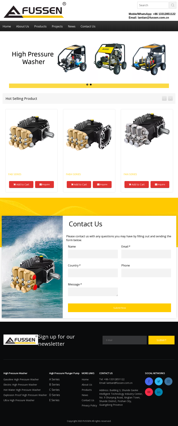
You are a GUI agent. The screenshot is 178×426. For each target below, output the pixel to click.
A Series (54, 379)
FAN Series (130, 174)
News (71, 26)
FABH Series (73, 174)
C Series (54, 390)
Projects (57, 26)
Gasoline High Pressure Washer (21, 379)
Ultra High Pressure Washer (18, 400)
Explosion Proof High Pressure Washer (25, 395)
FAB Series (14, 174)
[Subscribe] (161, 340)
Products (40, 26)
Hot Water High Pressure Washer (22, 389)
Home (7, 26)
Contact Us (88, 26)
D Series (54, 395)
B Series (54, 384)
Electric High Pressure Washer (20, 384)
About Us (22, 26)
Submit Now (119, 307)
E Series (54, 400)
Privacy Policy (89, 405)
